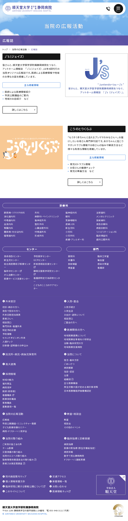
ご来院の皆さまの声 (12, 444)
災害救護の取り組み (12, 451)
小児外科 (70, 235)
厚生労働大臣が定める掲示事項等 (81, 386)
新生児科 (70, 227)
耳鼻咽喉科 (71, 220)
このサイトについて (13, 491)
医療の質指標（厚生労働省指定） (80, 448)
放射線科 (100, 220)
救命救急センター (12, 256)
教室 (66, 419)
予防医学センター (42, 256)
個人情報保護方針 (13, 481)
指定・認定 (69, 371)
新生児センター (11, 260)
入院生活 (68, 310)
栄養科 (71, 260)
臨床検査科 (102, 235)
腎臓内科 (8, 227)
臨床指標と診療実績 (78, 438)
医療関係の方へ (76, 329)
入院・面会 (73, 301)
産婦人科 (70, 224)
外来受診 (11, 301)
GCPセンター (40, 260)
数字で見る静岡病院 (74, 455)
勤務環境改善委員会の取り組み (19, 459)
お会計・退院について (74, 314)
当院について (74, 354)
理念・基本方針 (71, 360)
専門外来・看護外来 (12, 326)
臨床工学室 (103, 256)
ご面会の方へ (70, 322)
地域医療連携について (75, 335)
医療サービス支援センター (17, 278)
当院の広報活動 (19, 49)
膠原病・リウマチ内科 (14, 212)
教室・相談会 (74, 414)
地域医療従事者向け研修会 (77, 339)
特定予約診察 (9, 330)
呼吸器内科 (9, 220)
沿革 (66, 375)
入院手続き (69, 307)
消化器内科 (9, 216)
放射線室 (72, 263)
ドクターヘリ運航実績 (74, 459)
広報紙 (5, 419)
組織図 (69, 379)
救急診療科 (102, 224)
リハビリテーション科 (106, 231)
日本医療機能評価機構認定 (77, 390)
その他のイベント (72, 427)
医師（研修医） (9, 391)
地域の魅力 (8, 379)
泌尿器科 (100, 212)
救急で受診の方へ (11, 310)
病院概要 (68, 367)
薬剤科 (71, 256)
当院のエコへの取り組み (14, 455)
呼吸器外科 (40, 231)
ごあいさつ (69, 363)
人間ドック (7, 341)
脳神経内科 (71, 212)
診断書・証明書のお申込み (15, 345)
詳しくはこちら (20, 110)
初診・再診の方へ (10, 307)
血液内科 (8, 224)
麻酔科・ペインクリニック (47, 216)
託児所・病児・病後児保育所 (21, 354)
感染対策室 (103, 263)
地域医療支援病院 (73, 347)
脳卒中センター (13, 270)
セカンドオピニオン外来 (13, 337)
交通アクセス (57, 476)
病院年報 (68, 451)
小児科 (69, 231)
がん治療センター (12, 274)
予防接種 (7, 333)
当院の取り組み (14, 438)
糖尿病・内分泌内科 (13, 231)
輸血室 (101, 260)
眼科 (68, 216)
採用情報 (11, 374)
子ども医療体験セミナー (14, 427)
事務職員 (7, 402)
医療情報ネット (60, 491)
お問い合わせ (58, 486)
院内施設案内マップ (14, 476)
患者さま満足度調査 (13, 463)
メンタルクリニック (105, 216)
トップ (5, 49)
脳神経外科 (40, 220)
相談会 (67, 423)
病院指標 (68, 444)
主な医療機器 (71, 383)
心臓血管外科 (41, 227)
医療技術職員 (9, 398)
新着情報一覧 (58, 481)
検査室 (71, 267)
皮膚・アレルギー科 (75, 239)
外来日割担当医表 (11, 314)
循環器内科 (9, 235)
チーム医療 (7, 448)
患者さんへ (7, 318)
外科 (37, 212)
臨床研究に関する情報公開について (24, 486)
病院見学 (7, 387)
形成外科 (39, 235)
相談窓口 (7, 322)
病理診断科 (102, 227)
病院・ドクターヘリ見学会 (14, 431)
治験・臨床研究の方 (73, 343)
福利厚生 (7, 383)
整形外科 (39, 224)
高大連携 (11, 364)
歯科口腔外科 (103, 239)
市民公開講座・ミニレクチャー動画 (19, 423)
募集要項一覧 (9, 406)
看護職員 (8, 395)
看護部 (101, 267)
